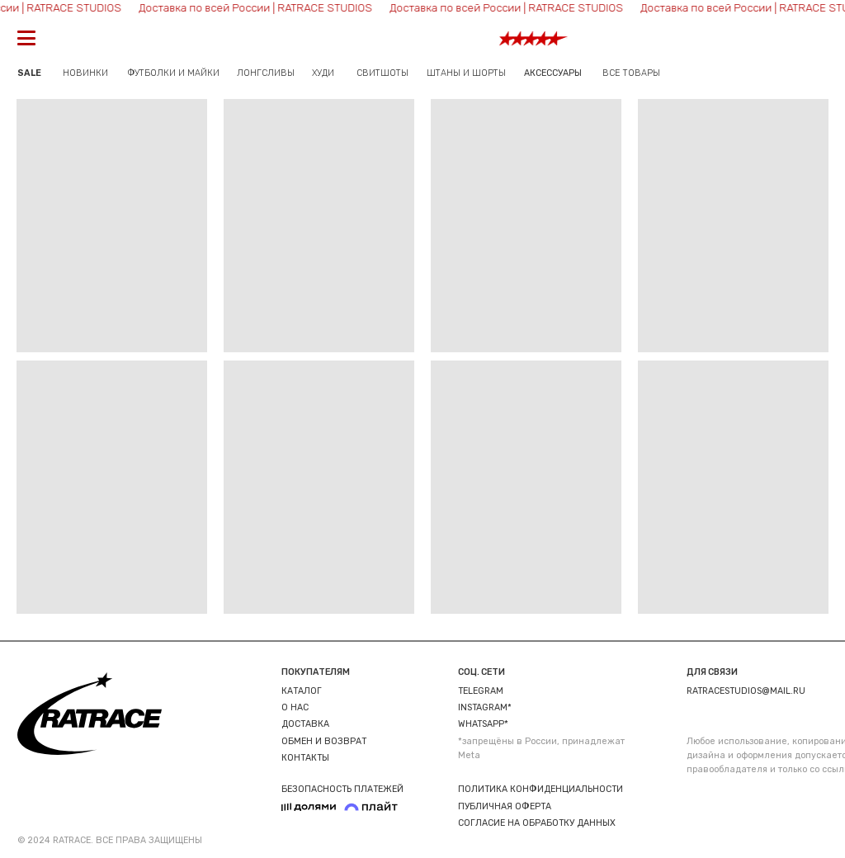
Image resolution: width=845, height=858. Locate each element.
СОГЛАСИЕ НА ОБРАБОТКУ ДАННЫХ (537, 823)
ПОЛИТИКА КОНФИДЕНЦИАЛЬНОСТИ (540, 789)
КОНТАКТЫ (305, 757)
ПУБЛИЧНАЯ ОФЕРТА (504, 806)
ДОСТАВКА (305, 724)
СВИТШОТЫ (382, 73)
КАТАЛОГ (301, 691)
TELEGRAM (480, 691)
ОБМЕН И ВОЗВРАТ (323, 741)
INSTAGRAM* (485, 707)
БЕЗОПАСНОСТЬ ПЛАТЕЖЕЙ (342, 789)
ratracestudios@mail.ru (746, 691)
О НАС (295, 707)
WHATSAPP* (483, 724)
